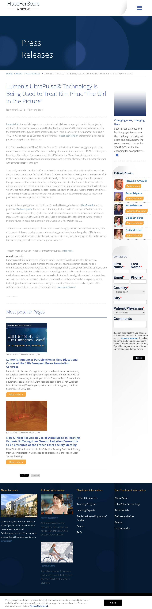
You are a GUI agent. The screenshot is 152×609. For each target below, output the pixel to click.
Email (36, 475)
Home (9, 73)
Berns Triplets (133, 193)
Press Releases (33, 73)
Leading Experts (86, 510)
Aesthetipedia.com (49, 517)
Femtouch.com (48, 565)
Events (80, 526)
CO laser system (24, 209)
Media (19, 73)
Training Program (86, 504)
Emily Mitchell (133, 230)
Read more (16, 394)
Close (113, 602)
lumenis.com (6, 540)
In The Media (122, 528)
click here (67, 250)
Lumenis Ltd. (12, 124)
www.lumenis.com (66, 286)
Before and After (124, 516)
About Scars (121, 498)
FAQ (79, 532)
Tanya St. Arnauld (136, 180)
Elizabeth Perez (134, 217)
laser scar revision (69, 135)
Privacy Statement (39, 606)
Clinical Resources (87, 498)
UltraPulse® (87, 205)
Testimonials (122, 510)
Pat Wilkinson (133, 205)
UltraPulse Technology (127, 504)
